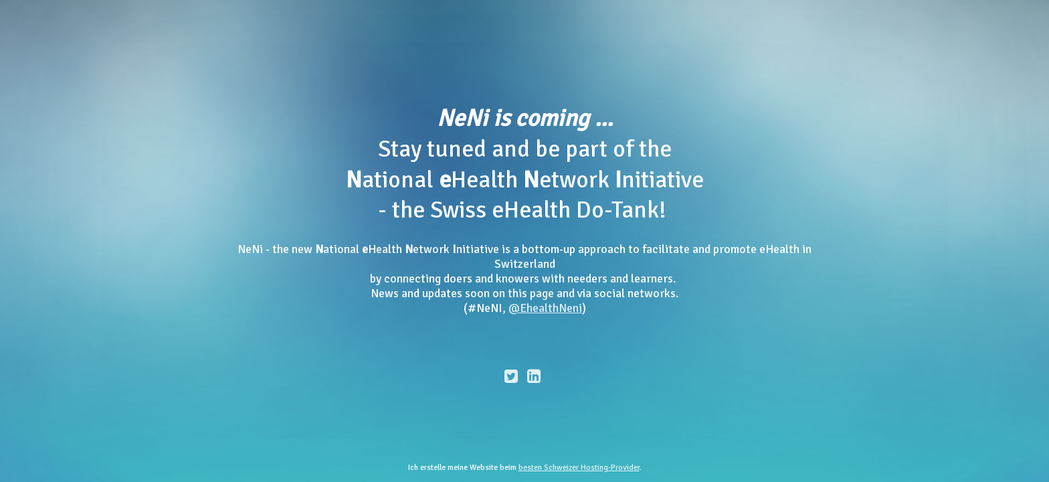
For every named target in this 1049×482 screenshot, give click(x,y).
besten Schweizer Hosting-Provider (579, 468)
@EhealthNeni (545, 308)
